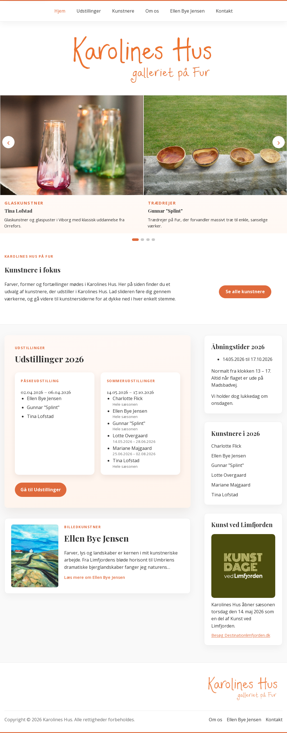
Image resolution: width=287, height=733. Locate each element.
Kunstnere (123, 11)
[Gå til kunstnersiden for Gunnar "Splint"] (215, 145)
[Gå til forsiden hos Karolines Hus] (143, 58)
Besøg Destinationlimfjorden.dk (240, 635)
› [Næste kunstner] (278, 142)
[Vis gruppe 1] (135, 239)
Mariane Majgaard (230, 485)
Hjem (59, 11)
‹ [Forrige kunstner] (8, 142)
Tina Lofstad (18, 211)
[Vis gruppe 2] (142, 239)
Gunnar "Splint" (165, 211)
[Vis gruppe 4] (153, 239)
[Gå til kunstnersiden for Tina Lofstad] (72, 145)
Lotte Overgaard (228, 475)
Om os (152, 11)
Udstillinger (89, 11)
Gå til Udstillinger (40, 490)
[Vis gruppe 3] (148, 239)
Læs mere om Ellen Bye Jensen (94, 577)
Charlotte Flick (226, 446)
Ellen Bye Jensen (187, 11)
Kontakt (224, 11)
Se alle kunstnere (245, 291)
